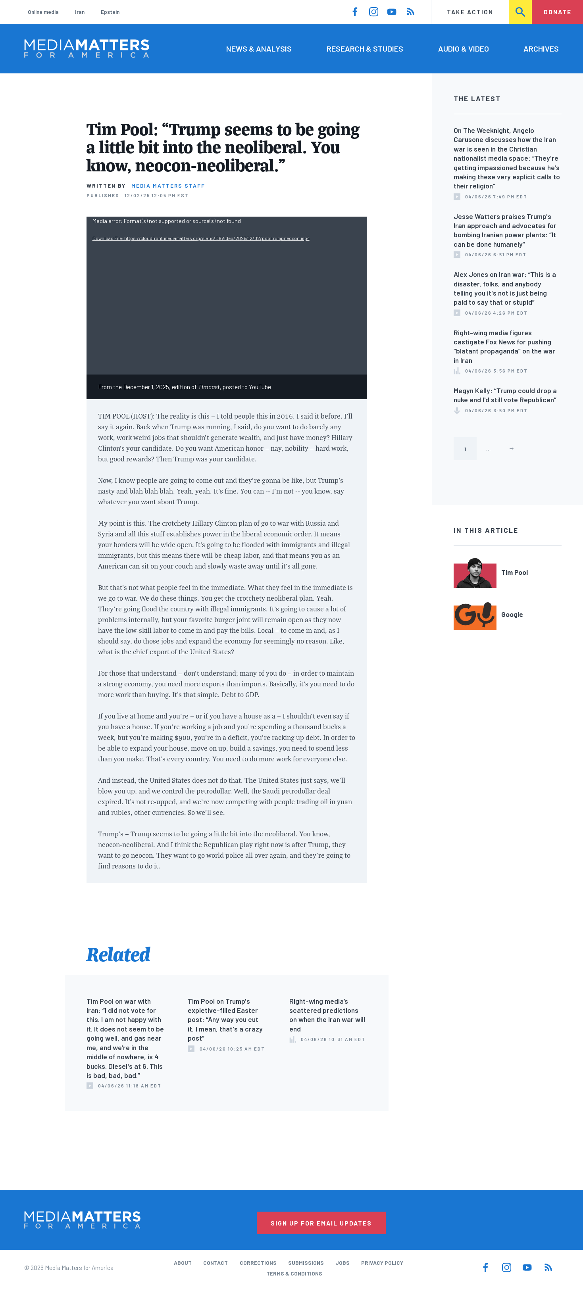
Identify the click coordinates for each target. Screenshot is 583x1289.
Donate (557, 11)
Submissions (306, 1262)
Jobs (342, 1262)
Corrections (258, 1262)
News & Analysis (259, 48)
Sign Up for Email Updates (321, 1223)
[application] (227, 296)
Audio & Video (463, 48)
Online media (43, 11)
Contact (215, 1262)
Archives (541, 48)
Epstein (110, 11)
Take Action (470, 11)
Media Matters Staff (168, 185)
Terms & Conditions (294, 1273)
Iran (80, 11)
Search (521, 11)
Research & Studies (365, 48)
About (183, 1262)
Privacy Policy (382, 1262)
